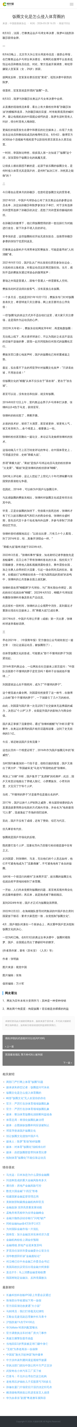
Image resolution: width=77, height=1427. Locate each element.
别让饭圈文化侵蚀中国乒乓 (22, 1136)
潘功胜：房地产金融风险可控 (23, 1185)
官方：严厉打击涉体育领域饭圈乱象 (27, 1103)
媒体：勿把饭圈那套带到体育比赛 (26, 1152)
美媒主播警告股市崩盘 (19, 1338)
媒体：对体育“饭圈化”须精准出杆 (26, 1147)
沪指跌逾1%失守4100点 (20, 1322)
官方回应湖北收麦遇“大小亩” (23, 1305)
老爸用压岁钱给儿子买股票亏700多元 (28, 1381)
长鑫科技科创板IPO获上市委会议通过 (28, 1295)
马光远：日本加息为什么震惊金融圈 (27, 1174)
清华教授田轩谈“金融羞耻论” (23, 1256)
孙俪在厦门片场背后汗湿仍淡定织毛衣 (29, 1387)
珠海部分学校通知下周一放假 (23, 1300)
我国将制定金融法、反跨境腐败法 (26, 1277)
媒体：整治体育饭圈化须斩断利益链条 (29, 1114)
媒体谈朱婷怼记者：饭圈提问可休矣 (27, 1087)
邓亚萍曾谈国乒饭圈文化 (21, 1130)
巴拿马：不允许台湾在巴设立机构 (26, 1376)
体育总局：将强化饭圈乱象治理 (25, 1119)
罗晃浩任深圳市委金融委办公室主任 (27, 1250)
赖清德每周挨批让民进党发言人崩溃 (27, 1392)
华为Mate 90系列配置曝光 (22, 1327)
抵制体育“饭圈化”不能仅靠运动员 (26, 1157)
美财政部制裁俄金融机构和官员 (25, 1202)
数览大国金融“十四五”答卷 (22, 1191)
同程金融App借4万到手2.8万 (23, 1223)
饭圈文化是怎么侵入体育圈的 (23, 1092)
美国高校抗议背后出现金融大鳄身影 (27, 1267)
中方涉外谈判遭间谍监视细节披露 (26, 1360)
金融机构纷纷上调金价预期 (22, 1239)
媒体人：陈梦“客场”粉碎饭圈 (23, 1141)
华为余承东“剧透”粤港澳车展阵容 (26, 1398)
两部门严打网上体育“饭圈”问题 (24, 1082)
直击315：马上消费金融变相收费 (26, 1272)
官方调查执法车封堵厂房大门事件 (26, 1333)
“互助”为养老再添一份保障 (22, 1349)
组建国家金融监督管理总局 (22, 1196)
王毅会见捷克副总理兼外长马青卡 (26, 1316)
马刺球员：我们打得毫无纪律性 (25, 1311)
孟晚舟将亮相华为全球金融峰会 (25, 1212)
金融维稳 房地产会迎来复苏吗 (24, 1245)
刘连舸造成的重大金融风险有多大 (26, 1180)
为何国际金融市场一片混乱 (22, 1229)
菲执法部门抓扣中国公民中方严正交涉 (29, 1365)
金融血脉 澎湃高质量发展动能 (24, 1207)
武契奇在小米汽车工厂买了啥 (23, 1370)
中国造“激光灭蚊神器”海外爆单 (24, 1354)
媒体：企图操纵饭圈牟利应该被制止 (27, 1125)
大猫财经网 (37, 1421)
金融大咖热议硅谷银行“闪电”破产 (26, 1218)
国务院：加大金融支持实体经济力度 (27, 1234)
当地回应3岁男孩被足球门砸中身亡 (27, 1343)
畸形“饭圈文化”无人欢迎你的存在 (26, 1098)
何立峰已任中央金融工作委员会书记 (27, 1261)
